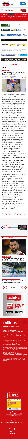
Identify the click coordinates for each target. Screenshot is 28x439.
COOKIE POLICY (8, 386)
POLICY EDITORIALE (9, 366)
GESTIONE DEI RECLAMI (10, 380)
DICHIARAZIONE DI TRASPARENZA (13, 377)
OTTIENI (22, 3)
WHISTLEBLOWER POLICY (11, 383)
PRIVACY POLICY (9, 372)
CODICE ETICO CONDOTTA (11, 369)
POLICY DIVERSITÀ (9, 375)
